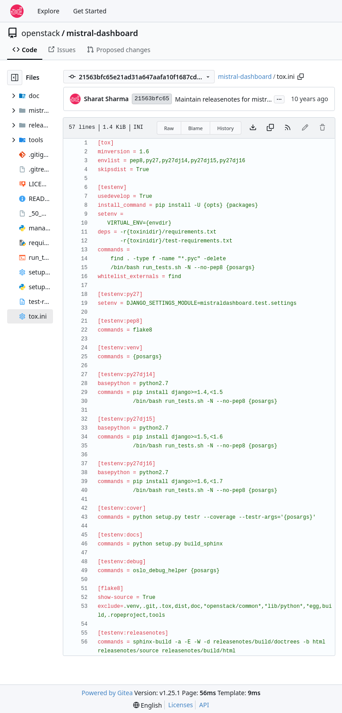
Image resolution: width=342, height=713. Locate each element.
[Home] (16, 11)
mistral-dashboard (102, 33)
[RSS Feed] (288, 127)
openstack (40, 33)
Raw (169, 128)
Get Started (89, 11)
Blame (195, 128)
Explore (48, 11)
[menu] (147, 705)
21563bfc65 (151, 98)
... (279, 98)
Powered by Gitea (107, 692)
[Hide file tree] (14, 77)
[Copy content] (270, 127)
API (204, 705)
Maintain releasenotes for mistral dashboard (240, 99)
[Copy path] (300, 77)
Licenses (180, 705)
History (225, 128)
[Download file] (253, 127)
